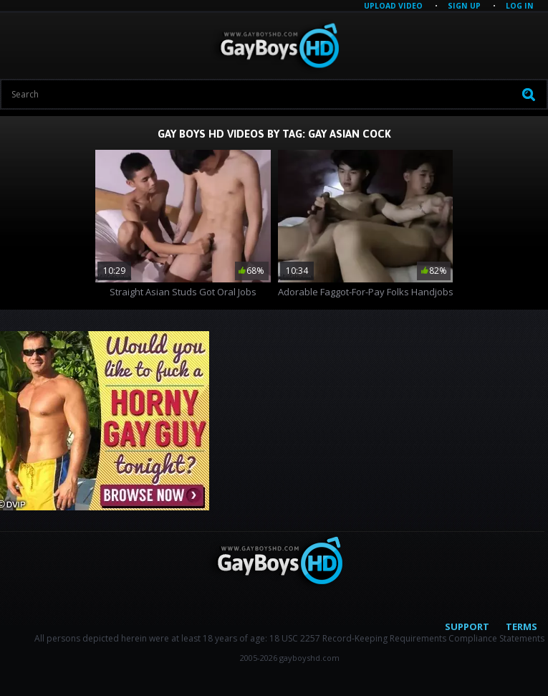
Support (467, 626)
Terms (521, 626)
